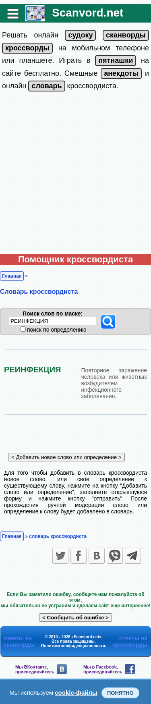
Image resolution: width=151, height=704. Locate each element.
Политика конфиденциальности (73, 646)
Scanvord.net (87, 12)
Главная (12, 276)
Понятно (120, 693)
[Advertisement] (75, 174)
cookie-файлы (76, 692)
